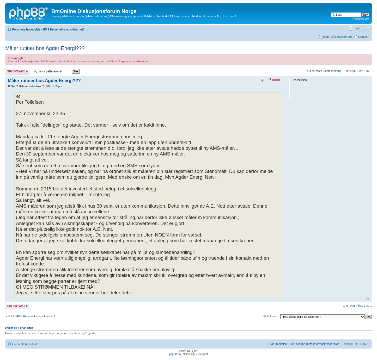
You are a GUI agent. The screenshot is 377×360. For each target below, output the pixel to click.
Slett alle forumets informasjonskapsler (314, 343)
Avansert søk (360, 18)
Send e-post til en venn (357, 28)
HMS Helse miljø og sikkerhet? (63, 29)
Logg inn (363, 36)
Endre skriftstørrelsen (365, 28)
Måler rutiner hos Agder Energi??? (45, 48)
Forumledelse (278, 343)
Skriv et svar (17, 71)
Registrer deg (343, 36)
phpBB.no (175, 354)
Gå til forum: (270, 316)
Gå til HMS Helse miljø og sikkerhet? (31, 316)
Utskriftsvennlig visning (350, 28)
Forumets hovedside (26, 29)
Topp (367, 298)
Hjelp (326, 36)
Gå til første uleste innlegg (324, 70)
